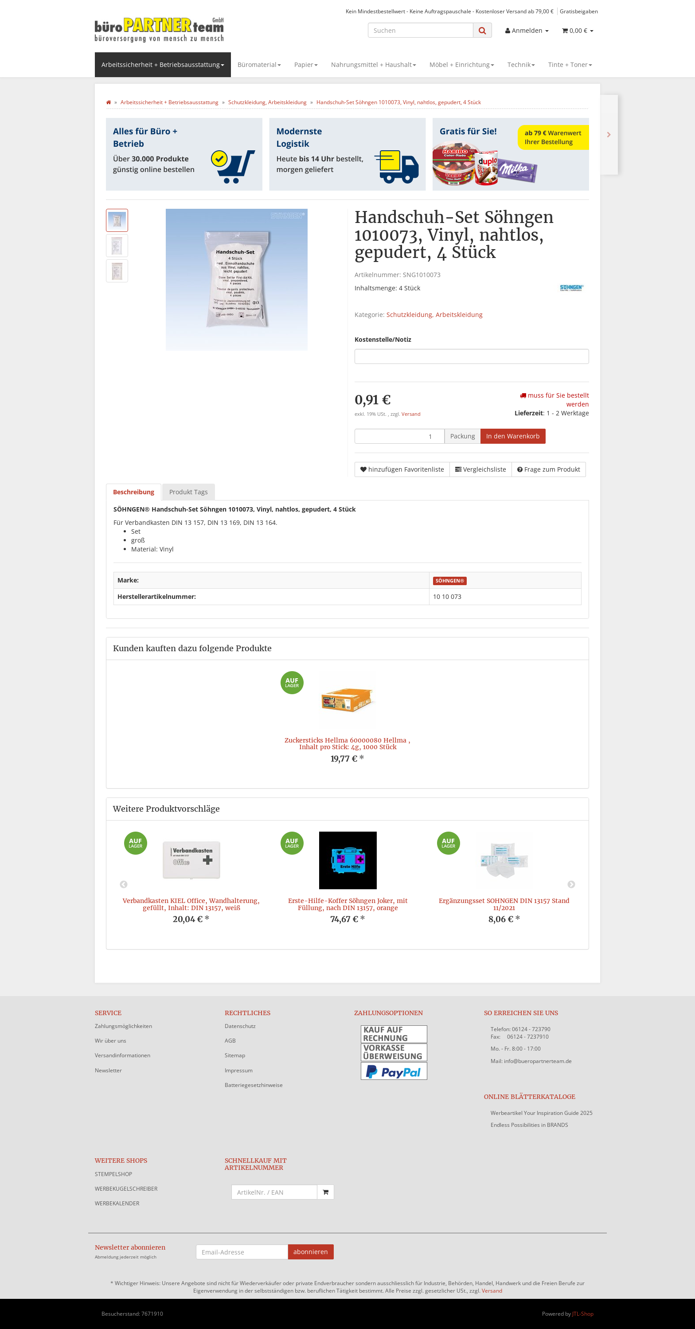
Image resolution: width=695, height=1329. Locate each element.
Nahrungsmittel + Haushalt (373, 64)
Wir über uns (110, 1040)
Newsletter (108, 1070)
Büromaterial (259, 64)
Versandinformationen (122, 1055)
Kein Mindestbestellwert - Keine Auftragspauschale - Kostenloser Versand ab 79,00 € (450, 11)
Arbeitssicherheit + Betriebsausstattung (163, 64)
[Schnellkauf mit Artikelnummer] (274, 1192)
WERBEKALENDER (117, 1203)
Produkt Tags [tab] (188, 492)
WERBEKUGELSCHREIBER (126, 1188)
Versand (411, 414)
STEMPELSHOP (113, 1174)
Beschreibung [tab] (133, 492)
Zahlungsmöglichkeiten (123, 1026)
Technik (521, 64)
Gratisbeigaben (579, 11)
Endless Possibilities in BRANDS (529, 1125)
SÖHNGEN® (450, 581)
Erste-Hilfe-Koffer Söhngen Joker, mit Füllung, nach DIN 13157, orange (348, 904)
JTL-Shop (582, 1313)
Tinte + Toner (570, 64)
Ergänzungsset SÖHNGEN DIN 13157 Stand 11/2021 (504, 904)
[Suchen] (420, 30)
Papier (306, 64)
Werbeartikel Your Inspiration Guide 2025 (542, 1113)
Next (571, 884)
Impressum (239, 1070)
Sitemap (235, 1055)
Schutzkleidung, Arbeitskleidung (435, 314)
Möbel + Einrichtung (461, 64)
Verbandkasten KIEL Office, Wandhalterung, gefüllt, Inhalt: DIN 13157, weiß (191, 904)
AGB (230, 1040)
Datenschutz (240, 1026)
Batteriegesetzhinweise (254, 1085)
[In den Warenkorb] (513, 436)
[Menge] (400, 436)
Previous (123, 884)
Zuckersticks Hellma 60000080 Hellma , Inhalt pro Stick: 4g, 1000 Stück (347, 743)
